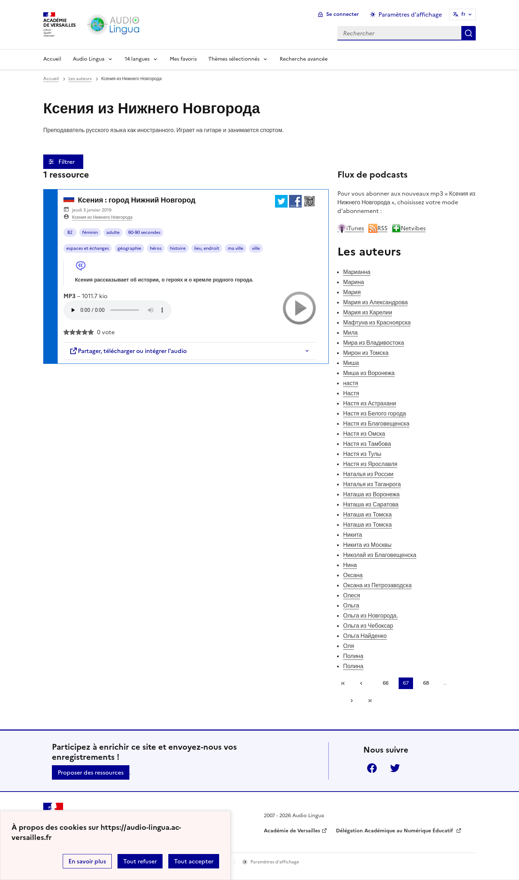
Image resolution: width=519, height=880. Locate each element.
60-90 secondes (144, 232)
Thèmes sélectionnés (234, 59)
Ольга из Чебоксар (368, 625)
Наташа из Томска (367, 514)
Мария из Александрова (375, 302)
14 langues (137, 59)
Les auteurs (80, 78)
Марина (353, 282)
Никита (352, 534)
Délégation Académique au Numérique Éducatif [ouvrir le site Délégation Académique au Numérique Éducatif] (395, 831)
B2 (69, 232)
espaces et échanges (87, 248)
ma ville (235, 248)
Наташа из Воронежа (371, 494)
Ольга (351, 605)
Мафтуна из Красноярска (377, 322)
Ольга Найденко (365, 635)
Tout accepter (193, 861)
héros (155, 248)
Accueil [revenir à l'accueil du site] (51, 78)
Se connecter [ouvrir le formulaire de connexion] (342, 14)
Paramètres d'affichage (274, 862)
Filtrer (67, 161)
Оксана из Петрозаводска (377, 585)
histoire (178, 248)
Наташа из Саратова (371, 504)
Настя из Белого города (374, 413)
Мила (350, 332)
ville (256, 248)
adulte (113, 232)
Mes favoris (183, 59)
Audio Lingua (89, 59)
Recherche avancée (304, 59)
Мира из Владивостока (373, 342)
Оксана (353, 575)
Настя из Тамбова (367, 443)
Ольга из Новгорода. (370, 615)
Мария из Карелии (367, 312)
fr (463, 14)
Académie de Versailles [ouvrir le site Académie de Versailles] (292, 831)
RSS (377, 228)
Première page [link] (343, 683)
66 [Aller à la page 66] (386, 683)
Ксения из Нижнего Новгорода (102, 217)
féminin (90, 232)
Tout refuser (140, 861)
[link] (364, 683)
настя (350, 383)
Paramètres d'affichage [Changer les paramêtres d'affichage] (410, 14)
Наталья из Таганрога (372, 484)
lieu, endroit (206, 248)
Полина (353, 656)
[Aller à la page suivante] (349, 700)
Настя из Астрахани (369, 403)
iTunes (350, 228)
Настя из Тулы (362, 453)
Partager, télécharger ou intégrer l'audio (128, 351)
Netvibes (409, 228)
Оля (348, 645)
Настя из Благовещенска (376, 423)
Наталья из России (368, 474)
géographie (129, 248)
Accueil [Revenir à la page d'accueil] (52, 59)
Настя (351, 393)
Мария (352, 292)
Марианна (357, 271)
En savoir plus (87, 861)
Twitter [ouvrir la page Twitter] (395, 768)
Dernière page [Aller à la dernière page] (370, 700)
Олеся (351, 595)
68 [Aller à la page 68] (426, 683)
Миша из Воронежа (369, 373)
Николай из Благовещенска (379, 554)
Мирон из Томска (366, 352)
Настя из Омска (364, 433)
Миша (351, 362)
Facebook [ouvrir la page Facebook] (372, 768)
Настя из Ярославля (370, 463)
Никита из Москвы (367, 544)
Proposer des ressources (91, 772)
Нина (350, 565)
